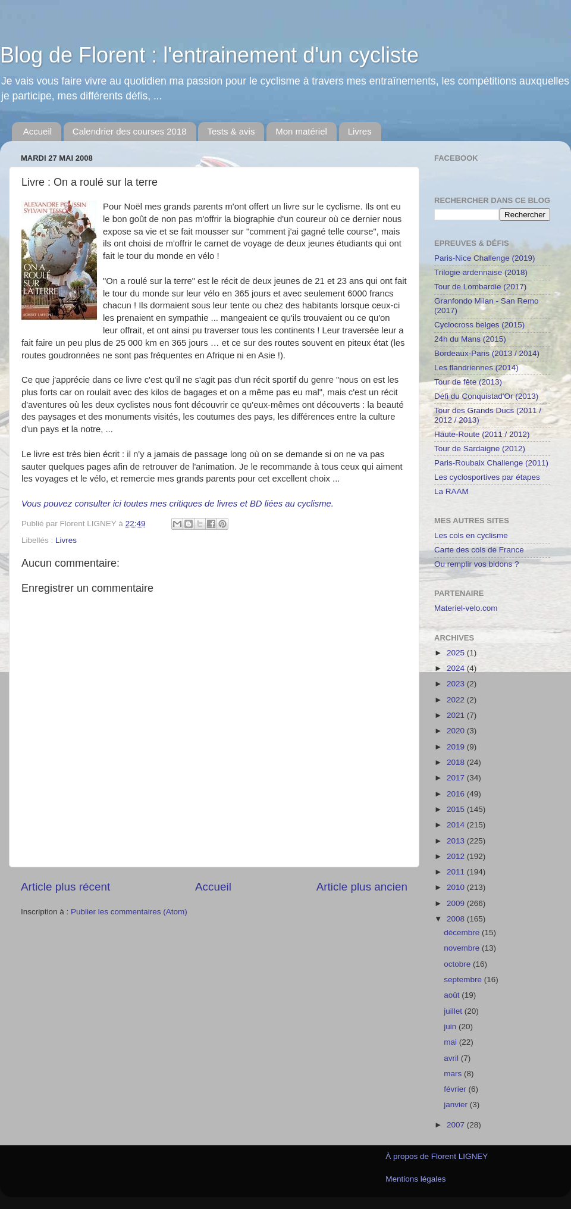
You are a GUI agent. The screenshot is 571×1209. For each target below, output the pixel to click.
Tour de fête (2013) (468, 381)
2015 (457, 809)
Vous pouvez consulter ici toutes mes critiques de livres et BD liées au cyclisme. (177, 503)
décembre (463, 932)
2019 (457, 746)
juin (451, 1026)
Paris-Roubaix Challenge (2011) (491, 462)
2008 (457, 918)
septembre (464, 979)
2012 (457, 856)
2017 (457, 777)
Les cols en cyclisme (471, 535)
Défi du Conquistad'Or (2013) (486, 396)
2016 (457, 793)
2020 (457, 730)
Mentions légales (415, 1178)
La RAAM (451, 491)
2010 (457, 887)
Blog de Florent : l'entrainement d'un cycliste (209, 55)
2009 (457, 903)
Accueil (37, 131)
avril (452, 1058)
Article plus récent (65, 886)
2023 (457, 683)
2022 (457, 699)
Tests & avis (231, 131)
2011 (457, 871)
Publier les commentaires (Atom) (129, 911)
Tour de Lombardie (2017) (480, 286)
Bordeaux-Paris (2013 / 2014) (486, 353)
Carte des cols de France (479, 549)
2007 (457, 1124)
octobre (458, 964)
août (453, 995)
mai (451, 1042)
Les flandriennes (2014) (476, 367)
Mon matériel (301, 131)
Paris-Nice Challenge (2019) (484, 258)
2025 (457, 652)
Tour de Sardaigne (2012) (479, 448)
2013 (457, 840)
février (456, 1089)
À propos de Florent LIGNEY (436, 1156)
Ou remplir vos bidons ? (476, 564)
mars (454, 1073)
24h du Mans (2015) (470, 339)
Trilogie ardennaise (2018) (481, 272)
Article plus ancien (361, 886)
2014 (457, 824)
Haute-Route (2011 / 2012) (482, 434)
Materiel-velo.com (466, 608)
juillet (454, 1011)
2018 (457, 762)
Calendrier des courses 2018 (130, 131)
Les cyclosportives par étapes (487, 477)
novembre (463, 948)
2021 (457, 715)
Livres (360, 131)
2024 (457, 668)
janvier (457, 1104)
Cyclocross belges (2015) (479, 324)
